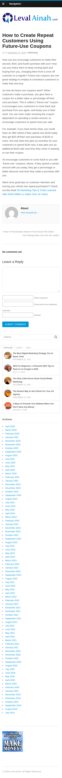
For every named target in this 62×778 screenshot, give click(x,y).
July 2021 (10, 625)
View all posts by (30, 212)
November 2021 (13, 611)
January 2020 (11, 691)
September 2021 (13, 618)
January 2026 (11, 437)
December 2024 (13, 484)
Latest (19, 348)
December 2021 (13, 607)
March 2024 (11, 517)
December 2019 (13, 694)
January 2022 (11, 604)
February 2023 (12, 564)
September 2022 (13, 575)
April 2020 (10, 680)
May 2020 (10, 676)
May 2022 (10, 589)
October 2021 (11, 615)
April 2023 (10, 557)
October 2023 (11, 535)
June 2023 (10, 549)
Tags (28, 348)
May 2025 (10, 466)
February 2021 (12, 644)
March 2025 (11, 473)
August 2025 (11, 455)
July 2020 (10, 669)
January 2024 (11, 524)
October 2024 (11, 491)
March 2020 (11, 683)
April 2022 (10, 593)
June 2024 (10, 506)
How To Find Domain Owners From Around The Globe (28, 232)
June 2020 (10, 673)
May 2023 (10, 553)
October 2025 (11, 448)
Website (37, 315)
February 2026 (12, 433)
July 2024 (10, 502)
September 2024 (13, 495)
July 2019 (10, 712)
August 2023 (11, 542)
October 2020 (11, 658)
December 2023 (13, 528)
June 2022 (10, 586)
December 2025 (13, 441)
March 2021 (11, 640)
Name (40, 298)
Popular (8, 348)
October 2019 (11, 702)
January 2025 (11, 481)
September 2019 (13, 705)
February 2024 (12, 520)
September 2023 (13, 539)
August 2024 (11, 499)
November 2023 (13, 531)
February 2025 (12, 477)
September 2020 (13, 662)
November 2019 (13, 698)
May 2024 (10, 510)
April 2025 (10, 470)
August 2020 (11, 665)
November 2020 (13, 654)
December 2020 (13, 651)
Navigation (15, 3)
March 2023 (11, 560)
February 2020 (12, 687)
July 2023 (10, 546)
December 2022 (13, 571)
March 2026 (11, 430)
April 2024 (10, 513)
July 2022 (10, 582)
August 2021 (11, 622)
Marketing (33, 53)
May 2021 (10, 633)
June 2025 (10, 462)
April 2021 (10, 636)
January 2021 (11, 647)
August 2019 (11, 709)
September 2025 (13, 452)
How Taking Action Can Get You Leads (41, 235)
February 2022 (12, 600)
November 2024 (13, 488)
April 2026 (10, 426)
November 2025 (13, 444)
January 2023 (11, 567)
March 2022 (11, 596)
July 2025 (10, 459)
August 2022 (11, 578)
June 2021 (10, 629)
